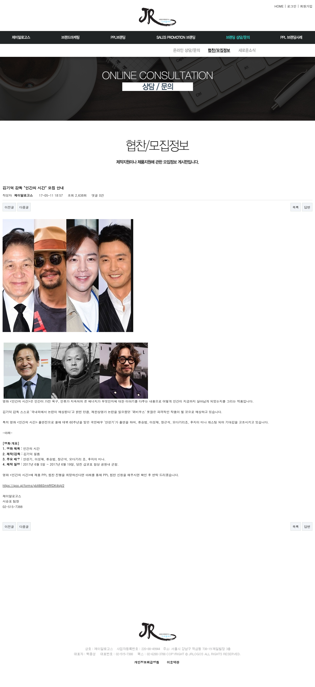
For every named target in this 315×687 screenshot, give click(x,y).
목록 (296, 207)
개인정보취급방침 (146, 662)
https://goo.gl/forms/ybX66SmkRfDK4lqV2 (33, 485)
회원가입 (306, 6)
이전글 (9, 207)
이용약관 (173, 662)
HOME (279, 6)
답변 (307, 207)
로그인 (291, 6)
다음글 (24, 207)
